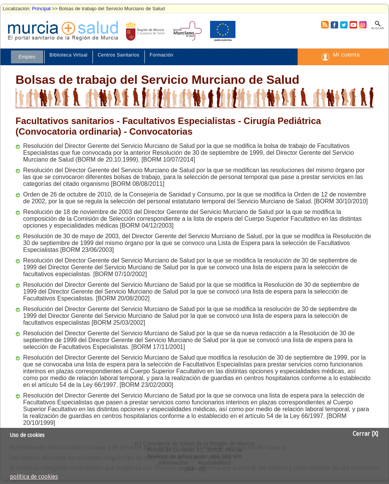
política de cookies (34, 476)
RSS (324, 24)
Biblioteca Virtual (69, 55)
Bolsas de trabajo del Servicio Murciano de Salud (158, 79)
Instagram (362, 24)
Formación (161, 55)
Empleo (27, 57)
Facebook (333, 24)
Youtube (353, 24)
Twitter (343, 24)
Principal (41, 8)
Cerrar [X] (365, 434)
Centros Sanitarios (119, 55)
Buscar (377, 28)
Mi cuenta (346, 54)
